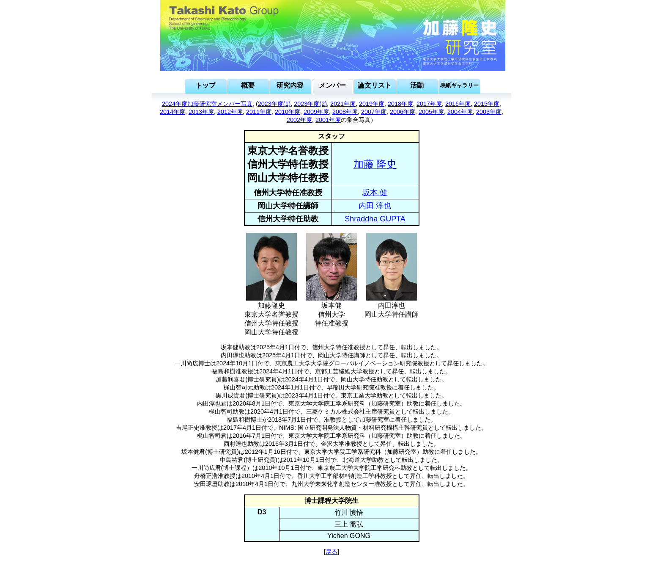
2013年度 (201, 111)
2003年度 (488, 111)
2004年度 (460, 111)
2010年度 (287, 111)
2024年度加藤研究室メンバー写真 (207, 103)
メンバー (332, 85)
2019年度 (371, 103)
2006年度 (402, 111)
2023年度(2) (310, 103)
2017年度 (429, 103)
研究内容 (290, 85)
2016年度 (458, 103)
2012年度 (230, 111)
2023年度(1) (274, 103)
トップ (205, 85)
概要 (248, 85)
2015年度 (486, 103)
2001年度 (328, 119)
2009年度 (316, 111)
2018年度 (400, 103)
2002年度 (299, 119)
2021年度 (343, 103)
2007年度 (373, 111)
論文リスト (375, 85)
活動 (417, 85)
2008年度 (345, 111)
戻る (331, 551)
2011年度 (258, 111)
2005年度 (431, 111)
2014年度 (172, 111)
